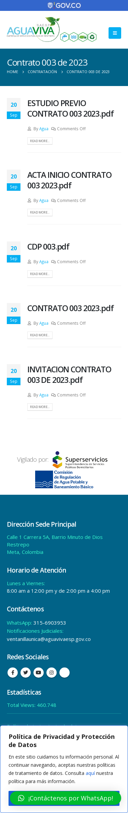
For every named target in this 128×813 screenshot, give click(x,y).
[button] (65, 798)
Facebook (13, 672)
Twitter (25, 672)
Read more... (39, 141)
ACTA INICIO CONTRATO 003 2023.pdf (69, 179)
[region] (64, 769)
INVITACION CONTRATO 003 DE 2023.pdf (69, 374)
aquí (90, 773)
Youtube (38, 672)
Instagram (51, 672)
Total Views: (22, 704)
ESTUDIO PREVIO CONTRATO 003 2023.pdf (70, 108)
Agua (43, 128)
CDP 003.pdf (48, 246)
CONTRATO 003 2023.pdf (70, 308)
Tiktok (64, 672)
